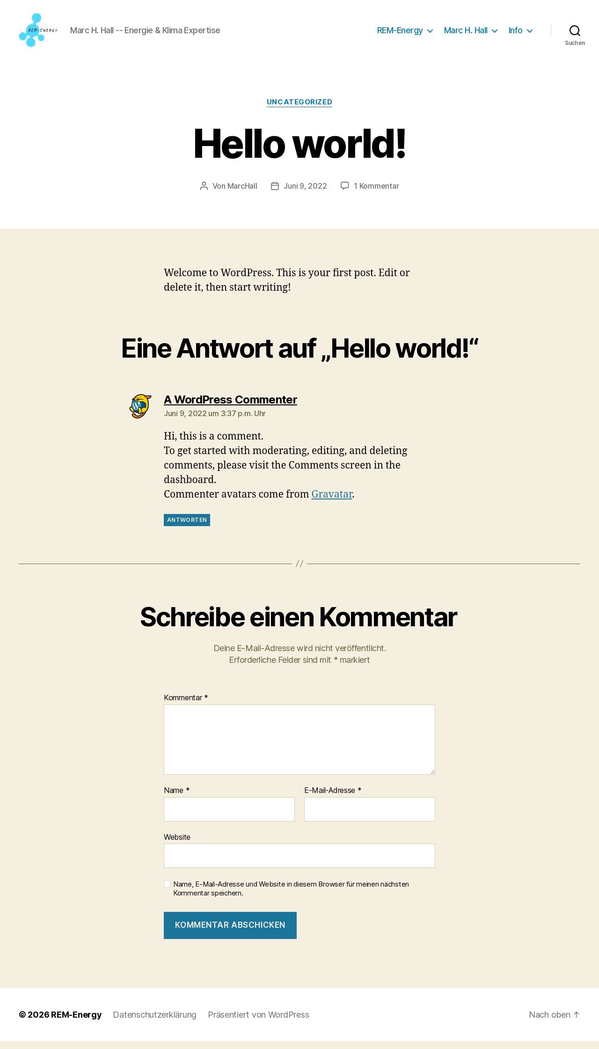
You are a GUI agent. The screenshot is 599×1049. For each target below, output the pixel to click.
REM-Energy (400, 34)
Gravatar (332, 502)
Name (177, 798)
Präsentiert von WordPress (258, 1022)
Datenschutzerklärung (155, 1022)
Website (177, 844)
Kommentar (186, 706)
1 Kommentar (376, 193)
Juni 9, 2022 (305, 193)
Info (516, 34)
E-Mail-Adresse (333, 798)
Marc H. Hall (466, 34)
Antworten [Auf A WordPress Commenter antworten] (187, 527)
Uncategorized (299, 110)
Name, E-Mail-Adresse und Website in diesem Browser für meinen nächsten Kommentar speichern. (291, 896)
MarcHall (242, 193)
